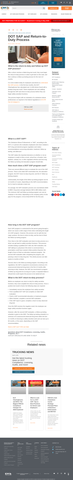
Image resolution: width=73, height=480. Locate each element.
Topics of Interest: (55, 149)
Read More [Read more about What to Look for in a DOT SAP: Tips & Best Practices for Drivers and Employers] (32, 422)
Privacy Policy (36, 473)
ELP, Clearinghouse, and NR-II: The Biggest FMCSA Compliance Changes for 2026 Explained (18, 403)
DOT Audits (54, 162)
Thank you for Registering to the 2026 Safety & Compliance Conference (58, 116)
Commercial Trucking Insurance (57, 159)
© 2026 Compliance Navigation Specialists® (22, 474)
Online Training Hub (66, 14)
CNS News (54, 186)
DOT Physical (55, 107)
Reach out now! (28, 109)
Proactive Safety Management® (9, 443)
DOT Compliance (32, 14)
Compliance (11, 32)
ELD (53, 174)
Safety (53, 181)
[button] (9, 30)
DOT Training (55, 169)
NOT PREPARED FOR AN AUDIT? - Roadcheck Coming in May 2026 (25, 21)
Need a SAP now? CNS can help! (18, 327)
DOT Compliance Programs (17, 14)
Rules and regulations (57, 179)
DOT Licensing (43, 14)
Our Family (44, 442)
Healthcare (54, 177)
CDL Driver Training (56, 152)
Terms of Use (46, 473)
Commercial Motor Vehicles (56, 156)
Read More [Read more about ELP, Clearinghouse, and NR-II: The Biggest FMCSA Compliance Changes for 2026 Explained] (15, 427)
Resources (54, 14)
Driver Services (55, 172)
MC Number (55, 79)
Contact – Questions (57, 89)
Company (4, 14)
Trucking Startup (56, 184)
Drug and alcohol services (23, 32)
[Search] (44, 8)
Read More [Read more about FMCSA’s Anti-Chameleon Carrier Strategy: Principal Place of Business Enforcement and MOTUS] (50, 428)
